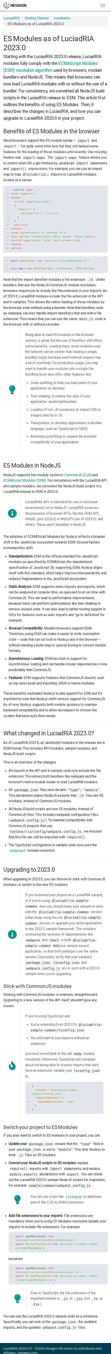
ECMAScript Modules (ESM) (24, 480)
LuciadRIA (11, 18)
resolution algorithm (34, 70)
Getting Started (37, 18)
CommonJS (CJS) (77, 475)
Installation (62, 18)
